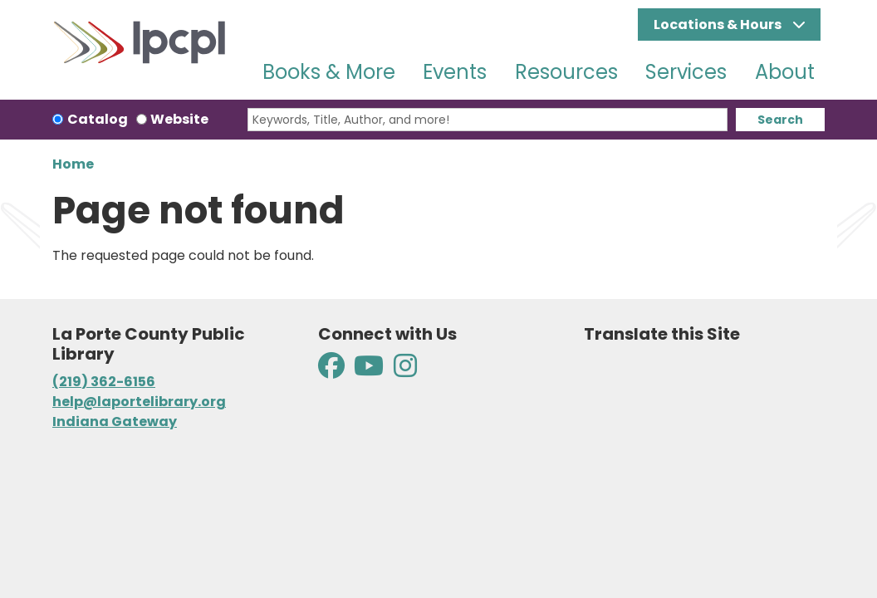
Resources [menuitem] (566, 72)
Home (73, 164)
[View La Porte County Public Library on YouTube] (369, 370)
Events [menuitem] (455, 72)
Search (780, 119)
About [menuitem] (785, 72)
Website (179, 119)
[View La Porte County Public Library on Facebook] (332, 370)
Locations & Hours (719, 24)
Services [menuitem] (686, 72)
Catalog (97, 119)
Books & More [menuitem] (328, 72)
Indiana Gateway (114, 421)
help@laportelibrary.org (139, 401)
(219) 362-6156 (103, 381)
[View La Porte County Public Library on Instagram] (405, 370)
